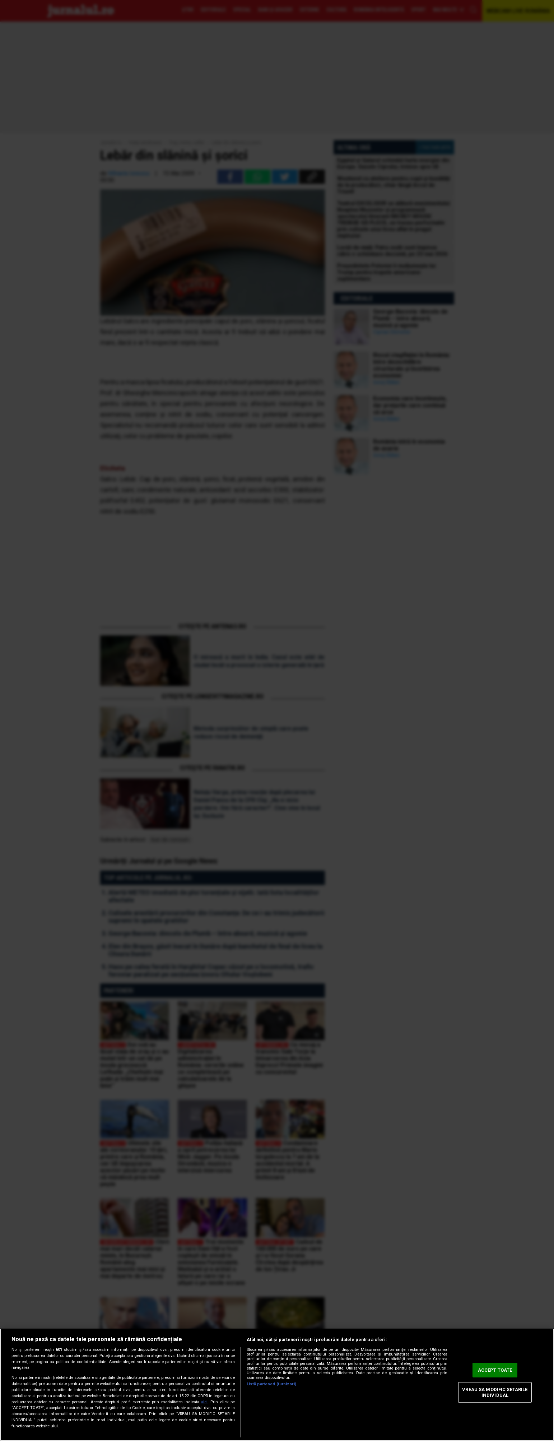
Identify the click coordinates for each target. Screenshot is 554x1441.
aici (204, 1402)
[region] (277, 1385)
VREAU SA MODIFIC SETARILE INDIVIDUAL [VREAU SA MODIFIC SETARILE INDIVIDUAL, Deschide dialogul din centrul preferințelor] (494, 1392)
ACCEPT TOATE (495, 1370)
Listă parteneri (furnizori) (271, 1384)
